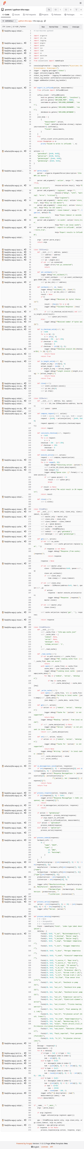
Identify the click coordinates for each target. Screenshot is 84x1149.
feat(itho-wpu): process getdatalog (18, 61)
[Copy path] (45, 21)
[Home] (4, 3)
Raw (43, 27)
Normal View (53, 27)
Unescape (75, 27)
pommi (8, 9)
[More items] (81, 14)
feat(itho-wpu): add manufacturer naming (21, 840)
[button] (25, 43)
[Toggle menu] (80, 3)
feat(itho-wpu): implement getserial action (21, 828)
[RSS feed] (49, 10)
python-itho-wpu (21, 9)
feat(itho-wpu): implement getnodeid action (22, 823)
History (65, 27)
